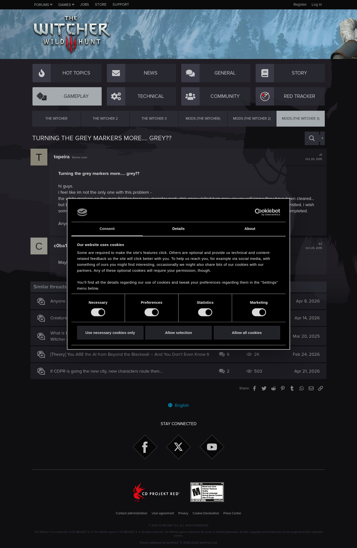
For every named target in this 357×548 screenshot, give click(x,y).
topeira (63, 157)
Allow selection (178, 332)
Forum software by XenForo (178, 543)
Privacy (183, 513)
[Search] (312, 138)
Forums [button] (41, 4)
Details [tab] (178, 228)
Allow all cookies (247, 332)
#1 (312, 157)
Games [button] (64, 4)
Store (101, 4)
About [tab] (249, 228)
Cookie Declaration (206, 513)
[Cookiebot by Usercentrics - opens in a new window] (258, 212)
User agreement (163, 513)
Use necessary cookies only (110, 332)
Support (121, 4)
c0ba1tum (67, 246)
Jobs (84, 4)
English (178, 405)
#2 (312, 246)
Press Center (232, 513)
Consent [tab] (107, 228)
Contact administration (131, 513)
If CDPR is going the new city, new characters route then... (108, 373)
